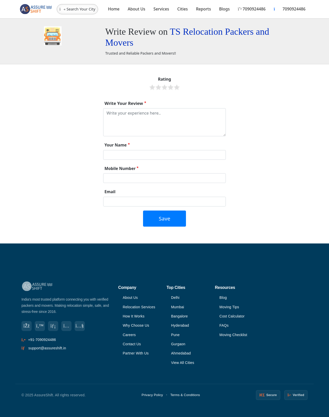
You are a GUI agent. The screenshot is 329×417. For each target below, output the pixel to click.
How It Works (133, 316)
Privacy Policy (152, 395)
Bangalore (179, 316)
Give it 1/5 (152, 87)
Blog (223, 298)
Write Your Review (123, 103)
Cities (182, 9)
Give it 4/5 (171, 87)
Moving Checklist (233, 335)
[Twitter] (40, 326)
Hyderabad (180, 325)
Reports (203, 9)
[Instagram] (66, 326)
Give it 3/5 (164, 87)
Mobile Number (120, 168)
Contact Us (132, 344)
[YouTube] (80, 326)
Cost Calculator (232, 316)
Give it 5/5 (177, 87)
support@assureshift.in (47, 348)
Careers (129, 335)
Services (161, 9)
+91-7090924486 (42, 340)
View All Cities (182, 363)
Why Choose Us (136, 325)
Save (164, 218)
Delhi (175, 298)
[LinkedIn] (53, 326)
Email (109, 191)
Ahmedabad (181, 353)
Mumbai (177, 307)
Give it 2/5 (158, 87)
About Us (136, 9)
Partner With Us (136, 353)
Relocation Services (139, 307)
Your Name (115, 145)
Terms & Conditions (185, 395)
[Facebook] (26, 326)
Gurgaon (178, 344)
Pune (175, 335)
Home (114, 9)
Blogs (224, 9)
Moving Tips (229, 307)
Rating (164, 79)
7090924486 (251, 9)
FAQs (224, 325)
